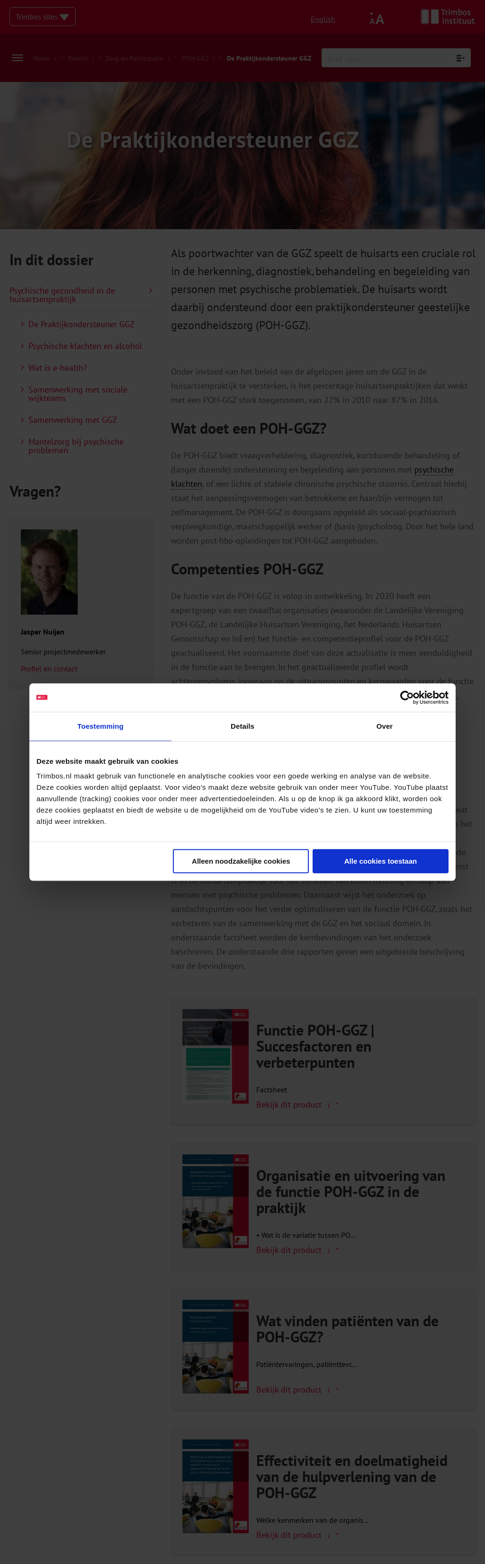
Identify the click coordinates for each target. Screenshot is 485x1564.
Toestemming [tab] (100, 726)
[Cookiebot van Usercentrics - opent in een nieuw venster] (407, 697)
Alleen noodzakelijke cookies (241, 861)
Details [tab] (242, 726)
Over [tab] (385, 726)
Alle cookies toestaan (380, 861)
